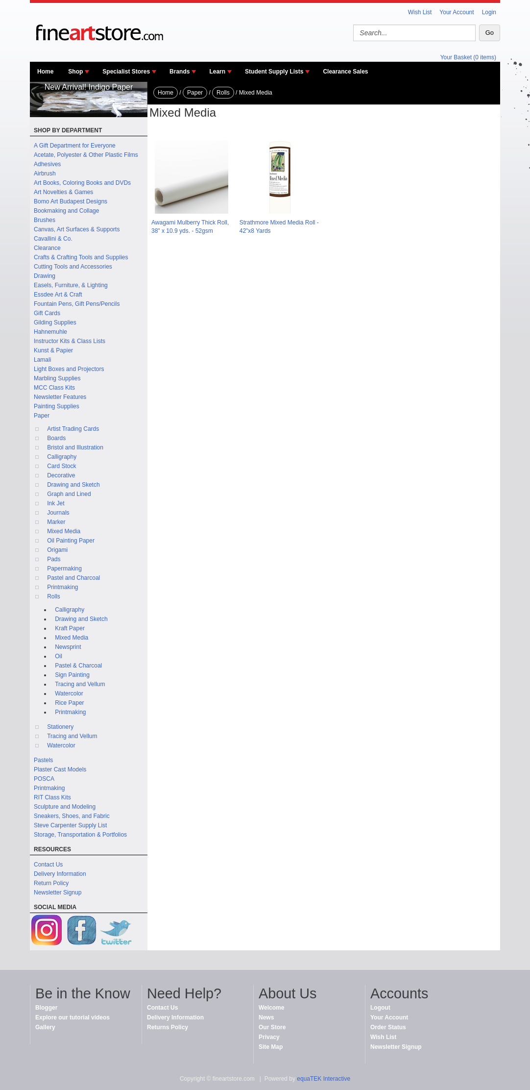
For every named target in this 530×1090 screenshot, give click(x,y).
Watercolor (69, 693)
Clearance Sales (345, 71)
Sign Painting (72, 674)
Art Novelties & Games (63, 192)
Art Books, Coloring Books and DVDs (82, 182)
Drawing (44, 275)
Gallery (45, 1027)
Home (45, 71)
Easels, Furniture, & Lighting (71, 285)
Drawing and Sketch (73, 484)
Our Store (272, 1027)
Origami (57, 549)
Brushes (44, 220)
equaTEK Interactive (323, 1078)
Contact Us (48, 864)
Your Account (456, 12)
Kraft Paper (70, 628)
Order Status (388, 1027)
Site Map (271, 1046)
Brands (179, 71)
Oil (58, 656)
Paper (41, 415)
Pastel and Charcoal (73, 577)
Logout (380, 1007)
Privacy (269, 1037)
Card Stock (61, 466)
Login (489, 12)
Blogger (46, 1007)
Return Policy (51, 883)
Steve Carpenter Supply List (70, 825)
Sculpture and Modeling (65, 806)
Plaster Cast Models (60, 769)
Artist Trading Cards (73, 428)
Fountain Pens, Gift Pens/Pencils (77, 303)
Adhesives (47, 164)
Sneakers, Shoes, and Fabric (72, 816)
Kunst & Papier (53, 350)
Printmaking (62, 587)
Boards (56, 438)
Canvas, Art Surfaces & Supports (77, 229)
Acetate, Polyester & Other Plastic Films (86, 154)
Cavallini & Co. (53, 238)
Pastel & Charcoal (78, 665)
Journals (58, 512)
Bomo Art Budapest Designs (70, 201)
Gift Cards (47, 313)
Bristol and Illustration (75, 447)
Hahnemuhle (50, 331)
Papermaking (64, 568)
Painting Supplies (56, 406)
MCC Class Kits (54, 387)
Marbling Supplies (57, 378)
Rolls (53, 596)
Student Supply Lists (274, 71)
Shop (75, 71)
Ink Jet (55, 503)
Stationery (60, 726)
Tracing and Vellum (80, 684)
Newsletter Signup (57, 892)
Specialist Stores (126, 71)
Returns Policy (167, 1027)
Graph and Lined (69, 494)
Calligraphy (61, 456)
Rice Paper (69, 702)
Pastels (43, 760)
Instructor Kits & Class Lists (69, 341)
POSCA (44, 778)
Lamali (42, 359)
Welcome (271, 1007)
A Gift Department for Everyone (75, 145)
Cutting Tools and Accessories (73, 266)
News (266, 1017)
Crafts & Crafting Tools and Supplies (81, 257)
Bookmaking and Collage (66, 210)
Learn (217, 71)
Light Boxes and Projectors (69, 369)
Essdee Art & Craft (58, 294)
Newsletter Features (60, 397)
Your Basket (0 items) (468, 57)
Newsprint (68, 647)
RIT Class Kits (52, 797)
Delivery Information (60, 873)
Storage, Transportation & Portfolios (80, 834)
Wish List (420, 12)
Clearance (47, 248)
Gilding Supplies (55, 322)
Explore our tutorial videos (72, 1017)
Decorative (61, 475)
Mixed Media (63, 531)
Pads (53, 559)
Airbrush (45, 173)
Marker (56, 522)
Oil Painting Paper (71, 540)
